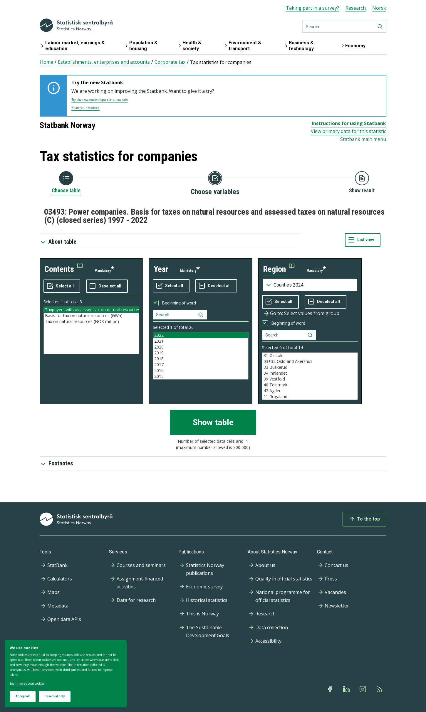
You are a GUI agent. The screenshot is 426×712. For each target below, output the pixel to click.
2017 (200, 365)
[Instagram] (363, 689)
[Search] (344, 26)
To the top (364, 519)
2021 (200, 341)
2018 (200, 359)
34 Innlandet (310, 373)
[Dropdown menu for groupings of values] (310, 285)
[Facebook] (330, 689)
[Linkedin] (347, 689)
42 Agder (310, 391)
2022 (200, 335)
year (161, 269)
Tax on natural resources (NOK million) (91, 321)
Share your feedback (85, 108)
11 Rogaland (310, 397)
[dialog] (66, 674)
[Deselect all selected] (107, 286)
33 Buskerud (310, 367)
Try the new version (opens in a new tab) (100, 99)
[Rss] (379, 689)
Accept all (23, 696)
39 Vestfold (310, 379)
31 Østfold (310, 355)
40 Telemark (310, 385)
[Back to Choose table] (66, 183)
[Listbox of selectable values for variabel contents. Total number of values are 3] (91, 330)
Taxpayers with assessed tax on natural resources (91, 310)
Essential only (55, 696)
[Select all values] (61, 286)
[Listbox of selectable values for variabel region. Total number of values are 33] (310, 376)
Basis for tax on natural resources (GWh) (91, 316)
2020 (200, 347)
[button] (63, 269)
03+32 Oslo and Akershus (310, 361)
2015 (200, 376)
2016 (200, 370)
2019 (200, 353)
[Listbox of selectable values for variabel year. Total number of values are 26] (201, 356)
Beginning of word (179, 303)
